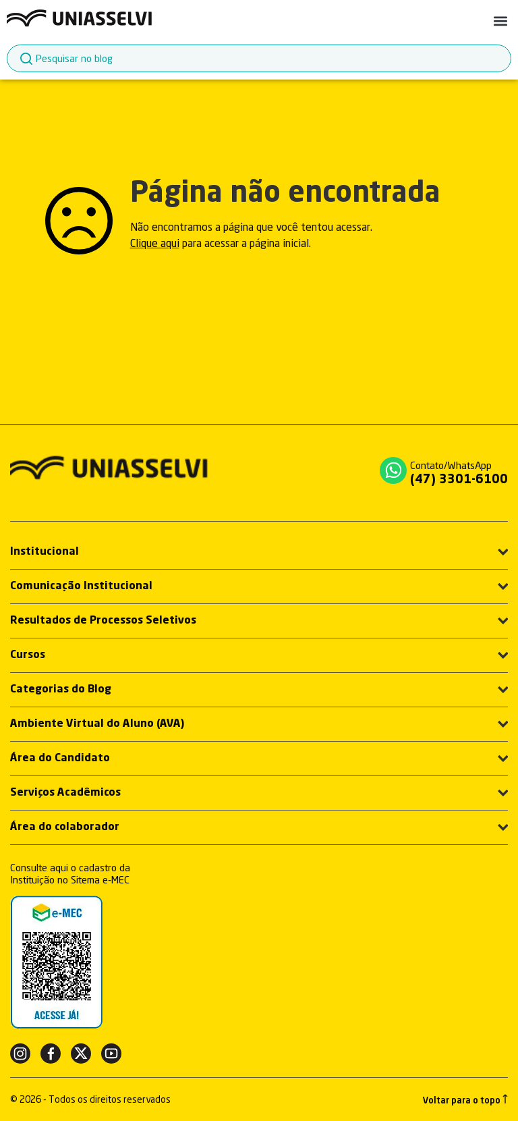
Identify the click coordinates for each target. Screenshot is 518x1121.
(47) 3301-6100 (459, 480)
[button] (500, 20)
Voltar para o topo (465, 1099)
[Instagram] (20, 1053)
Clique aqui (154, 243)
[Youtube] (111, 1053)
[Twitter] (81, 1053)
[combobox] (259, 58)
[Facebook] (50, 1053)
